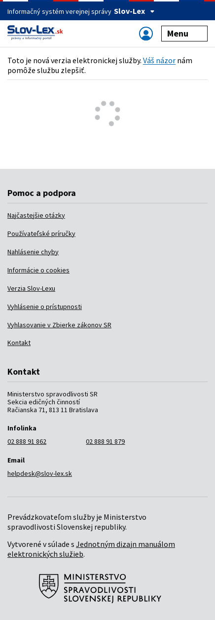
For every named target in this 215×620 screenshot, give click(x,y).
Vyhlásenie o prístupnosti (44, 306)
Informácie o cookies (38, 270)
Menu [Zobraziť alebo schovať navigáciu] (184, 33)
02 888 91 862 (26, 441)
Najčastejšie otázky (36, 215)
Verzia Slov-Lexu (31, 288)
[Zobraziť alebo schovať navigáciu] (146, 33)
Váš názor (159, 60)
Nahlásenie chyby (33, 251)
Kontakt (19, 342)
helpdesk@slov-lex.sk (39, 473)
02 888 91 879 (105, 441)
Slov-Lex (134, 11)
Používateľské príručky (41, 233)
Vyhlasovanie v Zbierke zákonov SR (59, 324)
